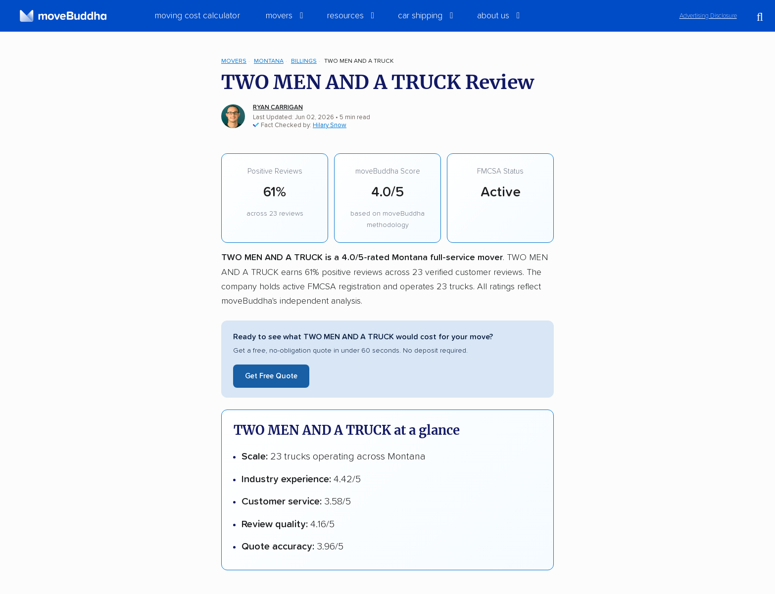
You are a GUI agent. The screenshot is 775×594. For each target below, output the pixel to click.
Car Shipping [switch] (420, 15)
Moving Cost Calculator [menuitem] (197, 15)
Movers (233, 61)
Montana (269, 61)
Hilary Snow (329, 125)
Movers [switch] (279, 15)
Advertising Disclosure (708, 16)
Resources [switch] (345, 15)
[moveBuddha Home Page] (63, 16)
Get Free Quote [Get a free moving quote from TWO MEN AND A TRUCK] (271, 376)
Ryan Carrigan (278, 107)
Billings (304, 61)
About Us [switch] (493, 15)
